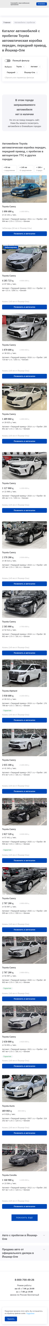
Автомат (34, 67)
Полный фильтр (21, 61)
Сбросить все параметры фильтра (19, 77)
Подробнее (30, 1313)
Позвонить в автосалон (24, 234)
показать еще (24, 1218)
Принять (11, 1319)
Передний (11, 72)
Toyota (19, 67)
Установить (41, 4)
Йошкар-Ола (29, 72)
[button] (44, 169)
